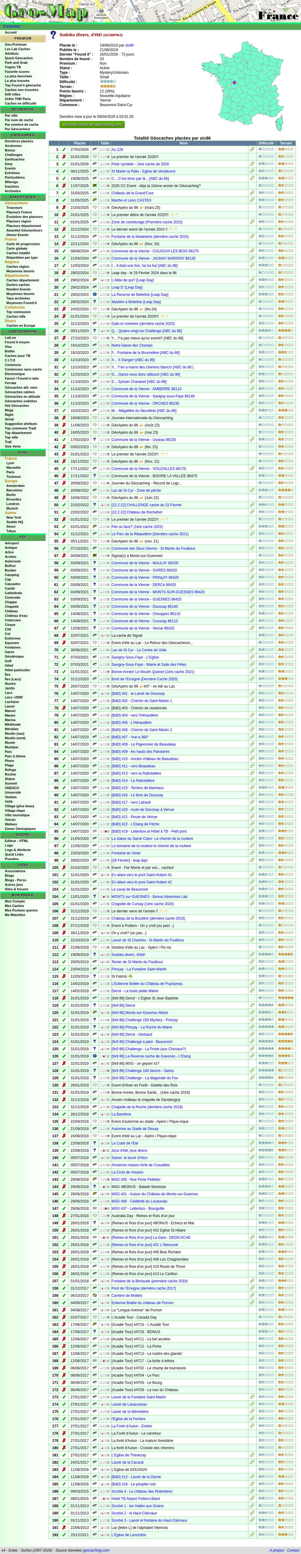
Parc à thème (15, 756)
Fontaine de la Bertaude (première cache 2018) (150, 1281)
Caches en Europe (20, 325)
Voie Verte (13, 446)
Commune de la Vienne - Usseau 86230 (144, 440)
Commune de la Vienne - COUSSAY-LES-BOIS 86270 (155, 251)
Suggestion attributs (21, 424)
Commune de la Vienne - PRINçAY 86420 (145, 577)
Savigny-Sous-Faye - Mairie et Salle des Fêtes (149, 664)
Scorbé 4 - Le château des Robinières (142, 1491)
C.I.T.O (10, 360)
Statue (10, 779)
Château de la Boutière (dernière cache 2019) (148, 918)
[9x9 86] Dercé (123, 1005)
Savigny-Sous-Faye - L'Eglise (135, 657)
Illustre (10, 683)
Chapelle (12, 606)
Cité (8, 629)
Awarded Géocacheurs (24, 230)
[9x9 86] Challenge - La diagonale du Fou (145, 1078)
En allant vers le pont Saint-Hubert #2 (142, 882)
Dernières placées (19, 141)
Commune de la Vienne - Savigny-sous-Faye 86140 (153, 396)
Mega (9, 410)
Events (10, 168)
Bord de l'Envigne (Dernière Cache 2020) (145, 679)
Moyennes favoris (20, 271)
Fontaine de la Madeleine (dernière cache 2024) (150, 237)
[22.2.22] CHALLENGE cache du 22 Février (147, 505)
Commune (13, 365)
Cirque (10, 624)
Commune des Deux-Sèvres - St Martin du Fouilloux (153, 548)
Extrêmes (12, 173)
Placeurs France (19, 212)
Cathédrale (13, 593)
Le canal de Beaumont (130, 889)
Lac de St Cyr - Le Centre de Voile (139, 650)
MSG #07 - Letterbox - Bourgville (138, 1208)
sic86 (129, 45)
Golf (8, 661)
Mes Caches (14, 906)
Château (11, 611)
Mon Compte (15, 901)
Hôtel (9, 665)
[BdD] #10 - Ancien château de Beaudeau (145, 759)
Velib (9, 801)
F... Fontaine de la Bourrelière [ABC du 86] (146, 353)
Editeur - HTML (16, 841)
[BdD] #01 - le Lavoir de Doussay (138, 693)
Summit (11, 783)
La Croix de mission (127, 1172)
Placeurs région (18, 221)
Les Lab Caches (17, 49)
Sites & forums (16, 889)
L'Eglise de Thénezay (129, 1455)
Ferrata (10, 383)
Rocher (10, 774)
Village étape (15, 810)
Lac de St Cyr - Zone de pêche (136, 490)
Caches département (22, 280)
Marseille (13, 467)
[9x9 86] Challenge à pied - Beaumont (142, 1042)
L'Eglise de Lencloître (129, 1535)
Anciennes (13, 145)
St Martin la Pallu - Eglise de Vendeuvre (143, 171)
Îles (7, 674)
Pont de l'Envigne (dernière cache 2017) (144, 1288)
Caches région (17, 266)
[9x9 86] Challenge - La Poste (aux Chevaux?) (149, 1049)
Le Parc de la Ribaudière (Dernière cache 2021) (150, 534)
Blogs (9, 875)
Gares (9, 652)
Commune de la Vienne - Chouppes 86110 (146, 614)
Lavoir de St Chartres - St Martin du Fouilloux (148, 940)
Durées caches (18, 285)
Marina (10, 720)
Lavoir (10, 706)
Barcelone (14, 490)
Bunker (10, 570)
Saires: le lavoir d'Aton (129, 1158)
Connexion (11, 26)
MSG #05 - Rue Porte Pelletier (136, 1179)
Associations (15, 871)
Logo (9, 845)
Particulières (15, 177)
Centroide (12, 597)
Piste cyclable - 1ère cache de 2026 (140, 164)
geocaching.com (96, 1550)
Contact (293, 1550)
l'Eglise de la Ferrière (128, 1419)
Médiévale (13, 724)
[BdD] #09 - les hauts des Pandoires (141, 751)
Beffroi (10, 566)
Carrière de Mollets (127, 1295)
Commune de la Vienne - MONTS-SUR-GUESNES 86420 (158, 592)
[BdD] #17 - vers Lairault (131, 802)
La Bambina (121, 1114)
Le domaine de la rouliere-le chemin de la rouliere (151, 846)
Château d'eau (16, 615)
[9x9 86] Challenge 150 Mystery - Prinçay (145, 1020)
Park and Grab (16, 62)
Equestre (12, 643)
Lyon (10, 463)
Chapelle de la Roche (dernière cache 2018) (147, 1107)
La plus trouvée (17, 81)
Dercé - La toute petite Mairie (135, 991)
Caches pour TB (17, 356)
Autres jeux (14, 884)
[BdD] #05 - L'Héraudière (131, 722)
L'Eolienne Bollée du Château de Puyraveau (147, 984)
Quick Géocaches (19, 58)
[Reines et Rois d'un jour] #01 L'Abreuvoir (145, 1245)
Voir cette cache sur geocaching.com (92, 124)
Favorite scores (17, 71)
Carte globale (17, 248)
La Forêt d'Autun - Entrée (132, 1426)
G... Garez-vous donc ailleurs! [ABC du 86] (146, 374)
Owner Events (17, 235)
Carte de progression (23, 244)
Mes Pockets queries (21, 910)
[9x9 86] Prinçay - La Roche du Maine (142, 1027)
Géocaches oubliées (21, 401)
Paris (10, 472)
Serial (9, 419)
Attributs (12, 53)
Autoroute (13, 561)
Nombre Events (18, 289)
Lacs (8, 692)
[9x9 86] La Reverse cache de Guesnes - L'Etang (151, 1056)
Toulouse (13, 476)
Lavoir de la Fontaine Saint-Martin (139, 1397)
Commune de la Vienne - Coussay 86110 (145, 621)
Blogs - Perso (15, 880)
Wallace (11, 824)
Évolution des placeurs (24, 217)
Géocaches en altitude (22, 396)
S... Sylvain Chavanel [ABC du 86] (139, 382)
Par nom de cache (19, 120)
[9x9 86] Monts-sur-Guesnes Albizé (140, 1013)
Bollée (10, 351)
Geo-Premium (16, 44)
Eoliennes (13, 638)
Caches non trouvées (21, 90)
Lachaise (12, 702)
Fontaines (13, 647)
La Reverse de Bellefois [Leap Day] (140, 295)
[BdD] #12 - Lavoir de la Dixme (136, 1477)
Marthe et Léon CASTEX (131, 200)
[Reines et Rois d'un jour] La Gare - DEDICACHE (151, 1237)
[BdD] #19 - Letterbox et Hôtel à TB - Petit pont (149, 831)
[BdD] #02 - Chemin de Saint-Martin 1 (142, 701)
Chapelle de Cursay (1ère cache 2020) (143, 904)
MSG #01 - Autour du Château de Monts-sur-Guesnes (155, 1194)
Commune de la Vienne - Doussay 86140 (145, 606)
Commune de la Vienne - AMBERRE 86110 (146, 389)
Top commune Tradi (20, 428)
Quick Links (14, 854)
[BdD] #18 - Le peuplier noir (134, 1484)
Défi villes (12, 94)
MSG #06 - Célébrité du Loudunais (139, 1201)
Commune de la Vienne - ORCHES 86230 (145, 403)
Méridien (11, 729)
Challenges (14, 155)
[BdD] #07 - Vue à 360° (130, 737)
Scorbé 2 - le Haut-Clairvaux (134, 1513)
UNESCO (12, 788)
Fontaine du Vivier (126, 853)
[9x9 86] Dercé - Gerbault (132, 1034)
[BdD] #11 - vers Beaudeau (133, 766)
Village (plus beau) (19, 806)
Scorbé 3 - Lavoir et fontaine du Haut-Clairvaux (149, 1520)
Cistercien (13, 620)
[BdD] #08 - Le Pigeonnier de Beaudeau (144, 744)
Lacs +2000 (14, 697)
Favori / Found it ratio (22, 378)
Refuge (10, 770)
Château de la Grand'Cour (133, 193)
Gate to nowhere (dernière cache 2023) (143, 324)
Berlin (11, 495)
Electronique (15, 374)
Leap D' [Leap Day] (127, 287)
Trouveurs (14, 207)
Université (13, 792)
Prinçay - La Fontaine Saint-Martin (139, 969)
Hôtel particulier (17, 670)
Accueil (11, 32)
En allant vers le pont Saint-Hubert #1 (142, 875)
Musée (10, 742)
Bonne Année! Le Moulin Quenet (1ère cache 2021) (153, 672)
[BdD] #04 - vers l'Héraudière (135, 715)
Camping (12, 575)
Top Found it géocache (23, 85)
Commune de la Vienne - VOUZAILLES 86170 (149, 469)
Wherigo (11, 182)
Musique (11, 747)
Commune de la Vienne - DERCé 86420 (144, 585)
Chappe (11, 602)
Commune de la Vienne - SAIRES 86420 (144, 570)
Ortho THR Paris (18, 99)
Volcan (10, 819)
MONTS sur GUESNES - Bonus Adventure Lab (149, 897)
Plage (9, 765)
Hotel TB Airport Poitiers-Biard (136, 1499)
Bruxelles (13, 499)
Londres (12, 504)
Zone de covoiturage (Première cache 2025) (147, 222)
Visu (8, 346)
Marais (10, 715)
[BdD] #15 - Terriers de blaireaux (138, 788)
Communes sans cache (23, 369)
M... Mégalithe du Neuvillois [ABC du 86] (144, 411)
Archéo (10, 556)
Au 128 (117, 149)
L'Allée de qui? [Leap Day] (133, 280)
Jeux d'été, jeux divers (129, 1150)
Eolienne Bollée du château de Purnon (142, 1303)
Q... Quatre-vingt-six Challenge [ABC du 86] (147, 331)
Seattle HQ (14, 522)
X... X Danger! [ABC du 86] (133, 360)
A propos (277, 1550)
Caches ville (16, 316)
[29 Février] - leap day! (130, 860)
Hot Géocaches (17, 405)
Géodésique (14, 656)
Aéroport (12, 543)
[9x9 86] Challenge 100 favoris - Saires (143, 1071)
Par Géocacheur (17, 129)
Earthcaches (14, 159)
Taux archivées (18, 298)
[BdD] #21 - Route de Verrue (134, 817)
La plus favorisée (18, 76)
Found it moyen (17, 342)
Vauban (11, 797)
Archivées (13, 191)
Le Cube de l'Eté (125, 1143)
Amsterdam (15, 485)
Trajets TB (13, 67)
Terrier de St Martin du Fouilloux (137, 962)
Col (7, 634)
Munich (12, 508)
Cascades (12, 584)
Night (9, 414)
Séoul (10, 526)
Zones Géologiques (20, 828)
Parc (8, 751)
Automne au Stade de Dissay (135, 1129)
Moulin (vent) (15, 738)
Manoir (10, 711)
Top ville (11, 437)
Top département (18, 433)
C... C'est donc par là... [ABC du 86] (140, 178)
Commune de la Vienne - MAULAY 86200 (145, 563)
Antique (11, 547)
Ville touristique (17, 815)
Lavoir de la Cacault (128, 1462)
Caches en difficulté (20, 103)
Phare (9, 760)
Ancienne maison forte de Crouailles (141, 1165)
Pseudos (12, 859)
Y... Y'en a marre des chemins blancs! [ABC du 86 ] (152, 367)
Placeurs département (23, 226)
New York (13, 517)
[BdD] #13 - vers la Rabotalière (136, 773)
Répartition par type (22, 257)
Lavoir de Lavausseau (129, 1404)
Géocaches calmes (20, 392)
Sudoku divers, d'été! (128, 955)
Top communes (18, 312)
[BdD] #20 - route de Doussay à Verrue (143, 810)
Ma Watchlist (15, 915)
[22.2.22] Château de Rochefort (137, 512)
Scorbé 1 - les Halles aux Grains (137, 1506)
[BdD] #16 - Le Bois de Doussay (137, 795)
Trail (8, 442)
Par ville (11, 115)
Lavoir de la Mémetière (130, 1412)
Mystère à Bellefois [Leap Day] (136, 302)
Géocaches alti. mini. (21, 387)
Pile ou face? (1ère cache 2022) (137, 527)
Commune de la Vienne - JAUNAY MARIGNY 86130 (154, 258)
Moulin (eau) (14, 733)
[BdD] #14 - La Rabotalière (133, 781)
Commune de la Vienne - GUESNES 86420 (146, 599)
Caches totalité (18, 253)
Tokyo (11, 531)
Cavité (10, 588)
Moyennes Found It (21, 303)
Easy (9, 164)
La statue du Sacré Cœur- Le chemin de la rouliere (152, 839)
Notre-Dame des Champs (132, 345)
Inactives (12, 186)
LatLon (10, 337)
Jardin (10, 688)
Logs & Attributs (18, 850)
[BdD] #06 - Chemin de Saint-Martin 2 (142, 730)
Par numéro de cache (21, 124)
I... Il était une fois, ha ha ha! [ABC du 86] (145, 266)
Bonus (10, 150)
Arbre (9, 552)
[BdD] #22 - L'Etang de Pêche (135, 824)
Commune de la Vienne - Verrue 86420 (143, 628)
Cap (8, 579)
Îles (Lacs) (13, 679)
